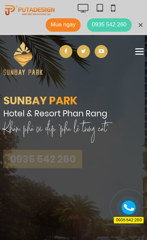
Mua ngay (63, 24)
